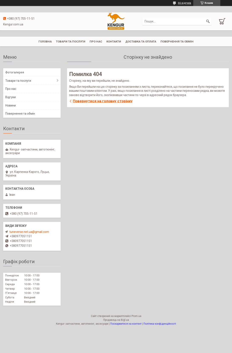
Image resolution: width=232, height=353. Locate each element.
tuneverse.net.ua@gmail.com (29, 231)
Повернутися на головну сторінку (103, 101)
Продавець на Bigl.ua (116, 319)
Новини (10, 105)
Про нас (96, 41)
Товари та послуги (70, 41)
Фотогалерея (14, 72)
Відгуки (10, 97)
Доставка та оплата (140, 41)
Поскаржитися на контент (126, 323)
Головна (45, 41)
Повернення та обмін (176, 41)
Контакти (113, 41)
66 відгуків (184, 2)
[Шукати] (208, 21)
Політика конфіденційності (159, 323)
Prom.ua (136, 316)
